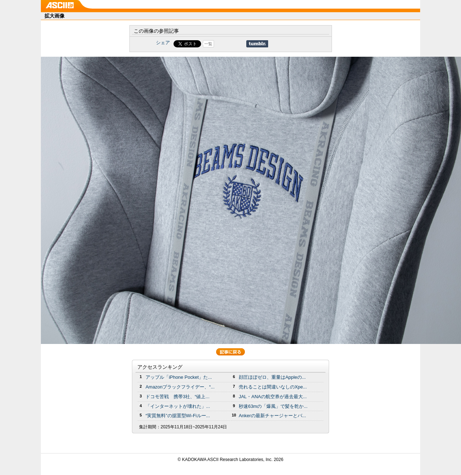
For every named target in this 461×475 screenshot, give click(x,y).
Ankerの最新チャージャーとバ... (272, 415)
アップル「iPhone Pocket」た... (179, 377)
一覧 (208, 44)
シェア (163, 42)
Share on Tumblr (257, 43)
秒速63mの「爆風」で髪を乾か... (273, 406)
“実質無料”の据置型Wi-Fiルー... (178, 415)
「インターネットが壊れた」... (178, 406)
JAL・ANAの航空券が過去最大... (273, 396)
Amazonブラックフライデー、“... (180, 387)
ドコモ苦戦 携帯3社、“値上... (177, 396)
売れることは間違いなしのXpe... (273, 387)
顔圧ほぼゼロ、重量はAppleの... (272, 377)
